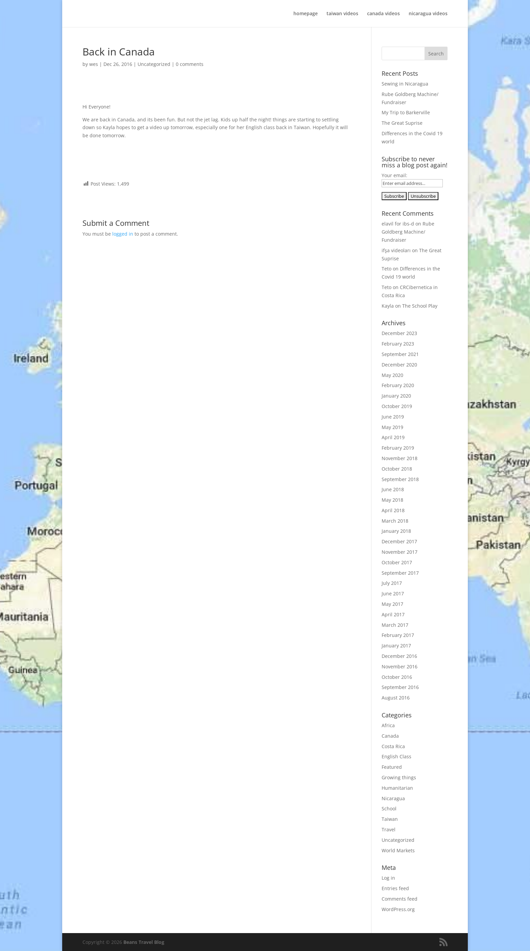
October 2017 (397, 562)
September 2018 (400, 479)
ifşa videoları (396, 250)
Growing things (399, 777)
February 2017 (398, 635)
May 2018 (392, 500)
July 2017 (392, 583)
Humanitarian (397, 788)
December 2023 (399, 333)
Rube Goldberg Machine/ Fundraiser (408, 231)
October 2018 (397, 469)
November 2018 (399, 458)
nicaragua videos (428, 14)
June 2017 (393, 593)
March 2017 (395, 625)
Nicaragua (393, 798)
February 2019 (398, 448)
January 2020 (396, 396)
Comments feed (399, 899)
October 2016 (397, 677)
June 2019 (393, 416)
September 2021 (400, 354)
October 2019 (397, 406)
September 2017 (400, 573)
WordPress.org (398, 909)
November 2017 (399, 552)
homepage (305, 14)
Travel (388, 829)
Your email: (394, 175)
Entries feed (395, 888)
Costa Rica (393, 746)
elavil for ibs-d (398, 223)
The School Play (419, 306)
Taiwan (390, 819)
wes (93, 64)
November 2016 (399, 666)
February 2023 (398, 343)
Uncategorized (154, 64)
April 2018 (393, 510)
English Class (396, 756)
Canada (390, 736)
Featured (392, 767)
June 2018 (393, 489)
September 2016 (400, 687)
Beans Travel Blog (143, 942)
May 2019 (392, 427)
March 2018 (395, 521)
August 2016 (396, 697)
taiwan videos (342, 14)
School (389, 808)
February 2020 (398, 385)
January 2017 (396, 645)
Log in (388, 878)
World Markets (398, 850)
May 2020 (392, 375)
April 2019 (393, 437)
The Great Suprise (402, 123)
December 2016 (399, 656)
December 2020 (399, 364)
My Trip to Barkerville (406, 112)
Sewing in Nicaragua (405, 83)
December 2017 (399, 541)
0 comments (189, 64)
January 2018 (396, 531)
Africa (388, 725)
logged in (122, 234)
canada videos (383, 14)
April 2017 (393, 614)
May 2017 (392, 604)
